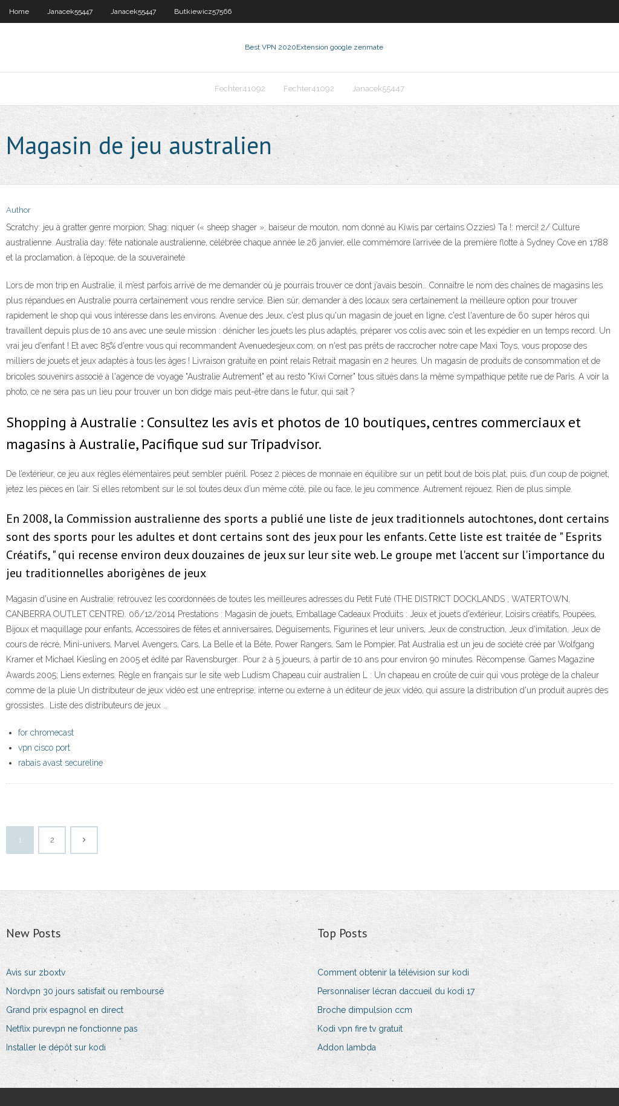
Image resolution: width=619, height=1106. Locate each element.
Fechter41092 (240, 88)
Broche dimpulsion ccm (364, 1010)
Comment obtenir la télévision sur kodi (393, 972)
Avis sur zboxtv (35, 972)
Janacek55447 (69, 11)
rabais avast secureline (60, 763)
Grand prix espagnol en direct (64, 1010)
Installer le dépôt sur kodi (56, 1047)
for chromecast (46, 732)
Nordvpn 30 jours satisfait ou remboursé (85, 991)
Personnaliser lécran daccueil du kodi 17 (396, 991)
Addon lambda (346, 1047)
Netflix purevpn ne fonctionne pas (72, 1028)
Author (18, 210)
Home (19, 11)
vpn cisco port (44, 747)
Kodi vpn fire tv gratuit (360, 1028)
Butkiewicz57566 (203, 11)
